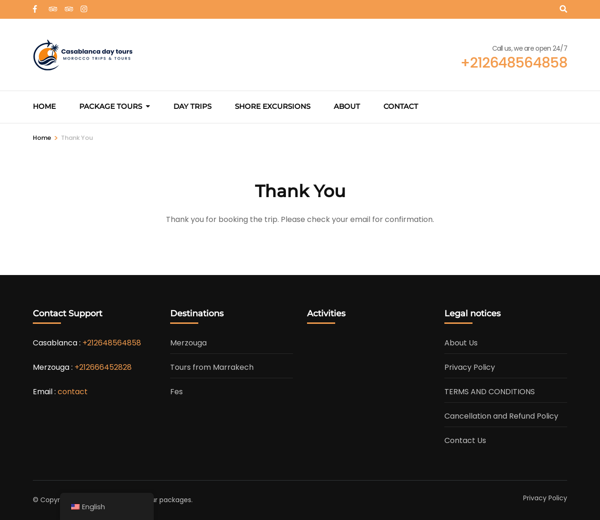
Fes (176, 391)
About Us (461, 342)
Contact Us (465, 440)
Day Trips (192, 106)
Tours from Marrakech (212, 367)
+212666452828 (103, 367)
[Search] (563, 9)
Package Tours (110, 106)
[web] (36, 6)
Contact (400, 106)
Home (44, 106)
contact (73, 391)
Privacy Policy (469, 367)
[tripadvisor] (52, 6)
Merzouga (188, 342)
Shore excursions (272, 106)
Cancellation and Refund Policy (501, 416)
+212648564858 (111, 342)
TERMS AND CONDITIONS (489, 391)
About (347, 106)
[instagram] (84, 6)
